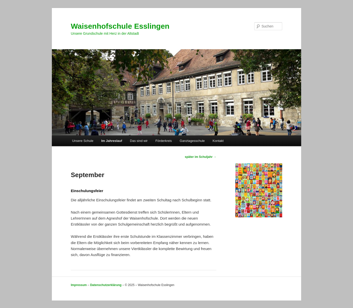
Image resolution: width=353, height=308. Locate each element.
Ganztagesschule (192, 141)
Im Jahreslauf (111, 141)
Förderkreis (164, 141)
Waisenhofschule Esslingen (120, 26)
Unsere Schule (82, 141)
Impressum (79, 285)
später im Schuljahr (200, 157)
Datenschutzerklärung (105, 285)
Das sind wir (139, 141)
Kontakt (218, 141)
